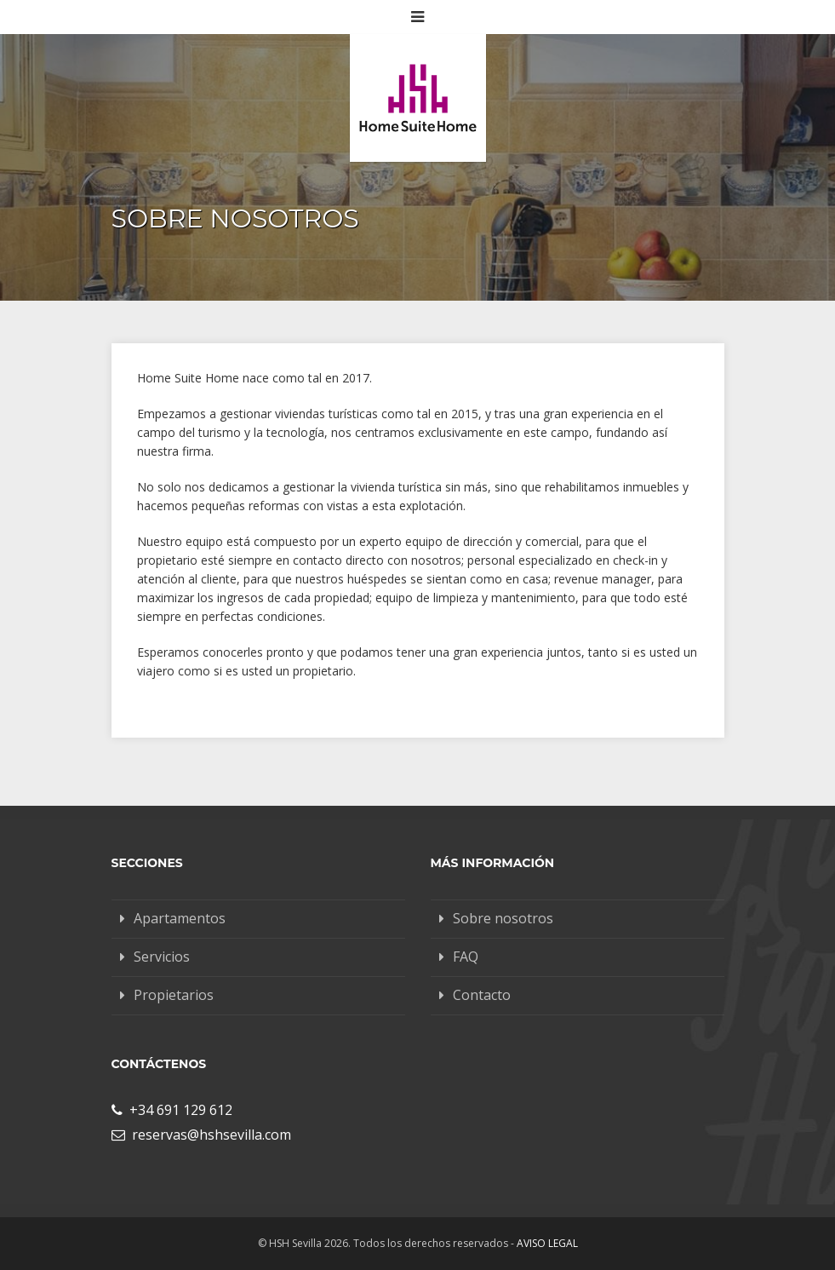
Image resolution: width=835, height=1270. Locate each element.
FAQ (465, 956)
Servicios (162, 956)
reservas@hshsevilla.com (201, 1134)
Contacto (482, 995)
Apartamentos (180, 918)
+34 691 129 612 (172, 1109)
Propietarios (174, 995)
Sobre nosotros (503, 918)
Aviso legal (547, 1243)
